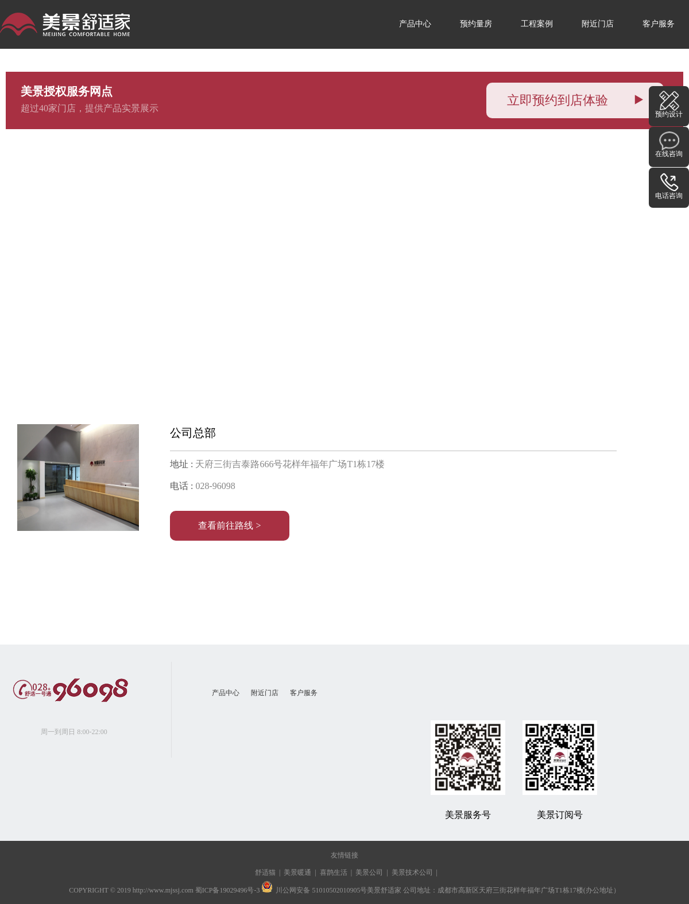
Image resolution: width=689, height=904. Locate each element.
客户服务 (658, 24)
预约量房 (476, 24)
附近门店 (598, 24)
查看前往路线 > (229, 525)
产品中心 (415, 24)
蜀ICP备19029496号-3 (227, 890)
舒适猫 (265, 872)
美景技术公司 (412, 872)
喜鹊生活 (333, 872)
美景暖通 (297, 872)
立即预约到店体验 (575, 100)
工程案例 (537, 24)
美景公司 (369, 872)
